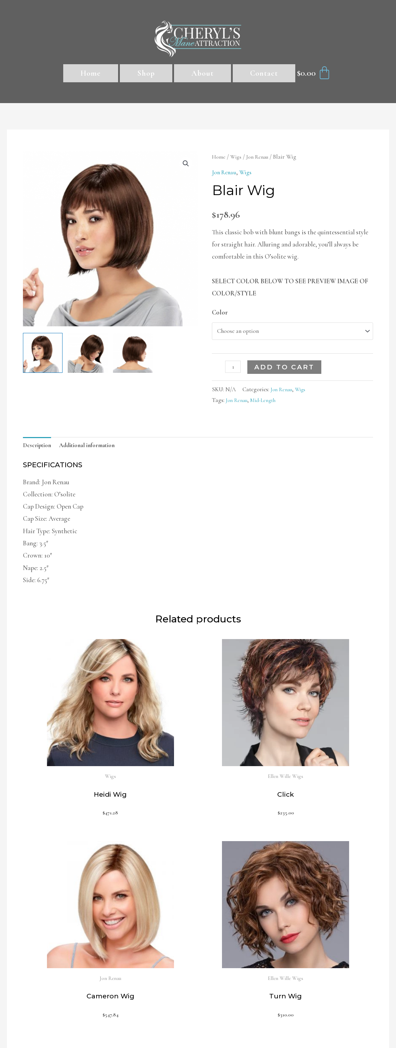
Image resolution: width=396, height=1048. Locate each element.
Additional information (94, 449)
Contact (264, 73)
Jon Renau (261, 156)
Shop (146, 73)
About (202, 73)
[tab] (39, 448)
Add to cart (286, 370)
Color (220, 312)
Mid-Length (267, 402)
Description (39, 449)
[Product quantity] (233, 369)
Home (91, 73)
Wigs (237, 156)
